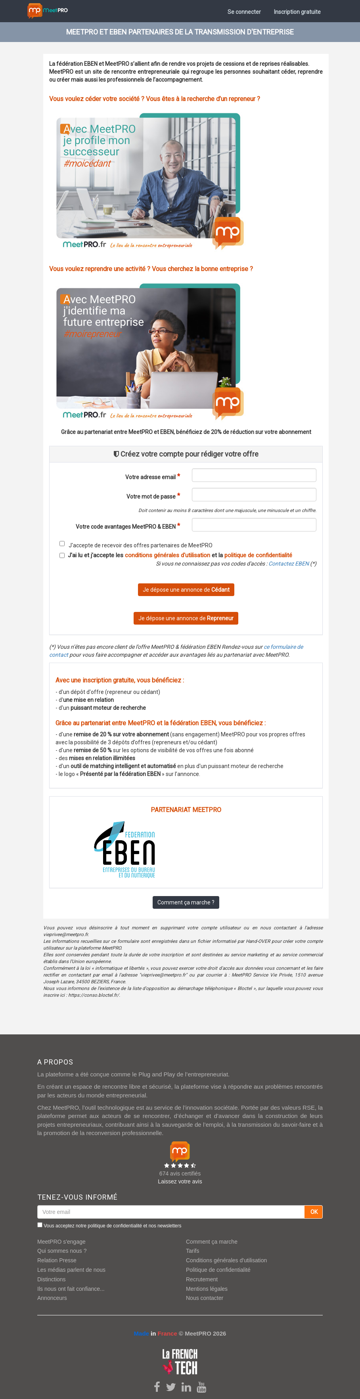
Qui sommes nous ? (62, 1251)
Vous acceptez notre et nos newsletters (109, 1225)
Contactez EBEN (288, 563)
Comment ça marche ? (185, 902)
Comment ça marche (211, 1241)
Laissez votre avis (180, 1181)
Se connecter (244, 12)
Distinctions (51, 1279)
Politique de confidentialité (218, 1270)
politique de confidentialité (258, 555)
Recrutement (202, 1279)
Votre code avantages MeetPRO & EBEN (126, 527)
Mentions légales (207, 1289)
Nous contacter (204, 1298)
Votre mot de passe (151, 496)
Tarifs (192, 1251)
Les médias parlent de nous (71, 1270)
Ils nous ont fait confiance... (71, 1289)
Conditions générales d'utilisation (226, 1260)
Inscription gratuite (297, 12)
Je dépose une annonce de (186, 590)
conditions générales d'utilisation (167, 555)
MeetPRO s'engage (61, 1241)
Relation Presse (57, 1260)
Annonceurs (52, 1298)
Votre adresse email (150, 477)
